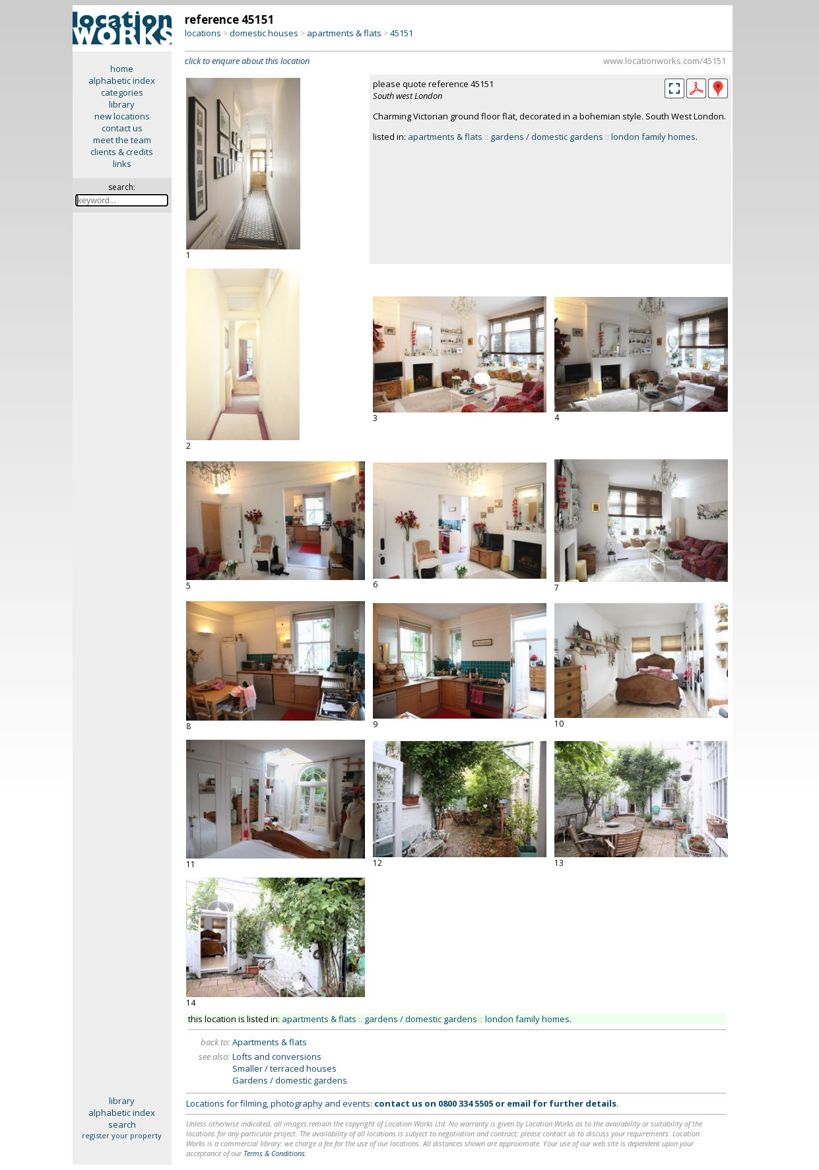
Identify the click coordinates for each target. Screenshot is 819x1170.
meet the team (122, 140)
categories (122, 92)
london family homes (653, 137)
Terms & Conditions (274, 1153)
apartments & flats (344, 33)
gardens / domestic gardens (546, 137)
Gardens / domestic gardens (289, 1080)
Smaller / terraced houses (284, 1068)
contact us (122, 128)
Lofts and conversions (276, 1056)
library (122, 104)
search (122, 1124)
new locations (122, 116)
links (122, 164)
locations (203, 33)
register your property (122, 1135)
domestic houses (264, 33)
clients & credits (121, 152)
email (519, 1103)
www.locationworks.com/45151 (664, 61)
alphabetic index (121, 80)
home (121, 69)
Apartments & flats (269, 1042)
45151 (401, 33)
